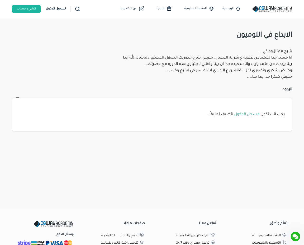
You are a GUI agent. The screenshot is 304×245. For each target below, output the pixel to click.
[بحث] (77, 9)
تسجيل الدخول (56, 9)
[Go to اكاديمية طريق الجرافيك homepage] (272, 9)
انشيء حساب (26, 9)
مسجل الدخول (247, 114)
